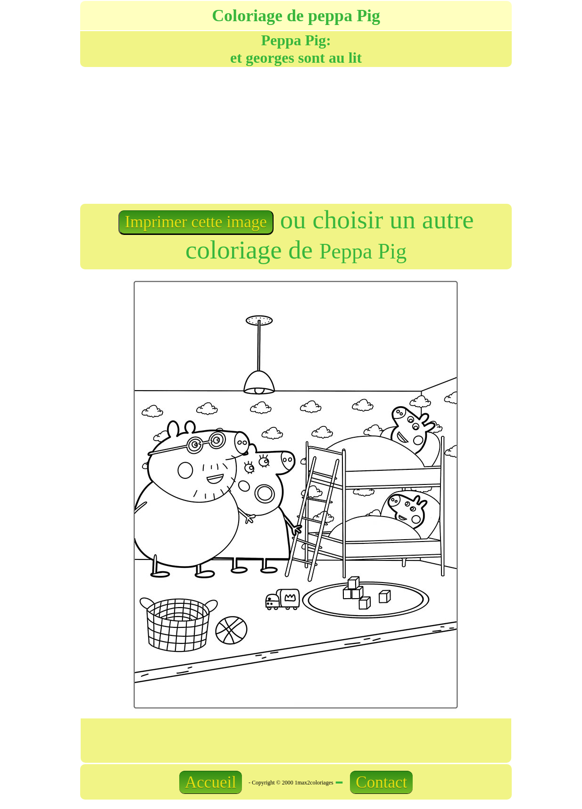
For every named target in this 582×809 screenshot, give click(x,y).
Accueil (210, 782)
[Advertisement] (187, 134)
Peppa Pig (363, 251)
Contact (381, 782)
